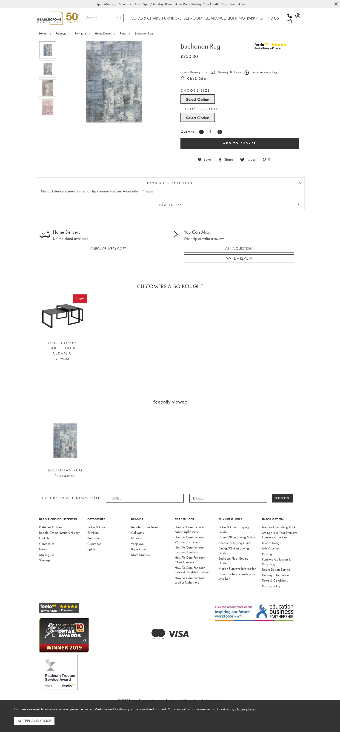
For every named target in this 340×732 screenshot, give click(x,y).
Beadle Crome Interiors (146, 527)
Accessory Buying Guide (234, 542)
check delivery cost (108, 248)
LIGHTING (236, 18)
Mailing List (46, 554)
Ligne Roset (138, 549)
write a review (239, 258)
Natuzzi (136, 538)
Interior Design (271, 542)
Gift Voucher (270, 548)
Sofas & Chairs (97, 527)
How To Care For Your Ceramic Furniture (190, 549)
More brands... (141, 554)
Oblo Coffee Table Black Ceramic (62, 347)
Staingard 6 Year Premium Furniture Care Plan (279, 534)
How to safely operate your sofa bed (236, 576)
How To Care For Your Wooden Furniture (190, 539)
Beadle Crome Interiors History (59, 532)
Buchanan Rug (65, 470)
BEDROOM (193, 18)
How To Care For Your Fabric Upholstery (190, 529)
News (43, 549)
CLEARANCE (215, 18)
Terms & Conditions (275, 580)
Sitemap (44, 560)
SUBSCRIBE (282, 498)
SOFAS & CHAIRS (145, 18)
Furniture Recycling (260, 72)
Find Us (44, 538)
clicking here (244, 709)
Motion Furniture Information (237, 568)
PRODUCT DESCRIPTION (170, 183)
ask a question (239, 248)
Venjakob (137, 543)
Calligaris (137, 532)
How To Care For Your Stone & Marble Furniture (192, 569)
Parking (267, 553)
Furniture (93, 532)
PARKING (255, 18)
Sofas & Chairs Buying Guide (233, 529)
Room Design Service (276, 569)
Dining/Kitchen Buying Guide (233, 550)
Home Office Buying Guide (236, 537)
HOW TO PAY (170, 204)
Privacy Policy (271, 586)
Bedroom (93, 538)
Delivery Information (275, 574)
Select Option (197, 99)
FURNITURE (172, 18)
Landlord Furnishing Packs (279, 527)
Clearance (94, 543)
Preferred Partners (50, 527)
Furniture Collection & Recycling (276, 561)
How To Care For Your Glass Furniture (190, 559)
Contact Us (46, 543)
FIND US (272, 18)
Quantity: (188, 131)
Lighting (92, 549)
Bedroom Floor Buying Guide (233, 560)
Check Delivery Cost (193, 72)
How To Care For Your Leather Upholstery (190, 579)
